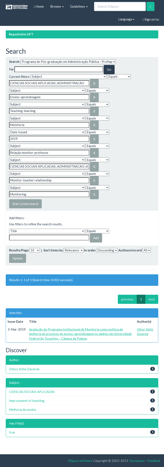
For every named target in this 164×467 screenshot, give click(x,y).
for (11, 69)
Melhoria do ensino (22, 409)
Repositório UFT (21, 34)
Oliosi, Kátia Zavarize (24, 369)
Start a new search (25, 204)
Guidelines (79, 6)
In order (90, 250)
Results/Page (19, 250)
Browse (57, 6)
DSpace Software (80, 461)
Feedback (153, 461)
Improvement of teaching (26, 400)
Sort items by (53, 250)
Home (39, 6)
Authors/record (130, 250)
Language (126, 19)
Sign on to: (151, 19)
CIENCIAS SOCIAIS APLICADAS (32, 392)
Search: (14, 61)
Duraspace (137, 461)
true (12, 432)
